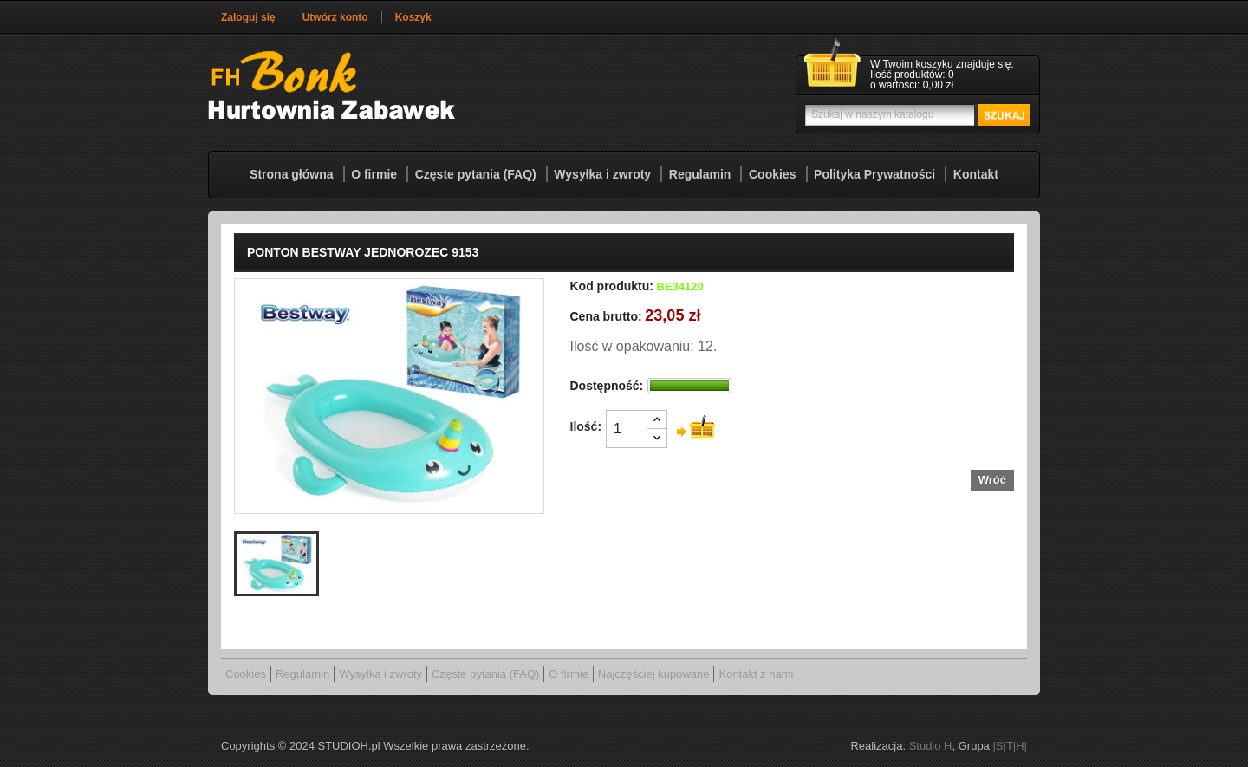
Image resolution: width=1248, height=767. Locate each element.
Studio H (930, 745)
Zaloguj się (248, 17)
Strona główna (291, 174)
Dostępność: (607, 386)
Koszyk (413, 17)
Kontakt (975, 174)
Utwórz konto (335, 17)
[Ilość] (626, 429)
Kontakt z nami (755, 673)
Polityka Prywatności (874, 174)
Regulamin (700, 174)
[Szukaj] (915, 115)
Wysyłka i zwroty (602, 174)
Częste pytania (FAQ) (475, 174)
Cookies (772, 174)
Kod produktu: (611, 286)
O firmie (374, 174)
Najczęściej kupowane (654, 673)
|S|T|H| (1009, 745)
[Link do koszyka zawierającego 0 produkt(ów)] (918, 75)
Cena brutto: (606, 316)
